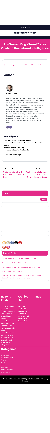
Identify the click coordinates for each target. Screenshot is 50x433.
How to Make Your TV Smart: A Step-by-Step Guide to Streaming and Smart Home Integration (21, 277)
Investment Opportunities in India (16, 150)
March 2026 (22, 309)
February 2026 (23, 311)
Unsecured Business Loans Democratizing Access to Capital (23, 144)
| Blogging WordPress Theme (30, 379)
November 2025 (23, 318)
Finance (4, 360)
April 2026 (21, 306)
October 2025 (22, 321)
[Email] (7, 127)
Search (7, 193)
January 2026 (22, 314)
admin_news (13, 65)
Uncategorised (6, 372)
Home (3, 362)
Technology (16, 155)
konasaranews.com (25, 32)
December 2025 (23, 316)
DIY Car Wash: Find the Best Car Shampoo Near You (21, 259)
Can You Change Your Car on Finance (17, 140)
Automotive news (7, 358)
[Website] (10, 127)
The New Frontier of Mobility (14, 148)
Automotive (5, 355)
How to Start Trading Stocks (12, 271)
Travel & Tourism (7, 370)
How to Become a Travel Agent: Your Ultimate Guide (21, 267)
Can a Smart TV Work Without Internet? (16, 263)
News (3, 365)
